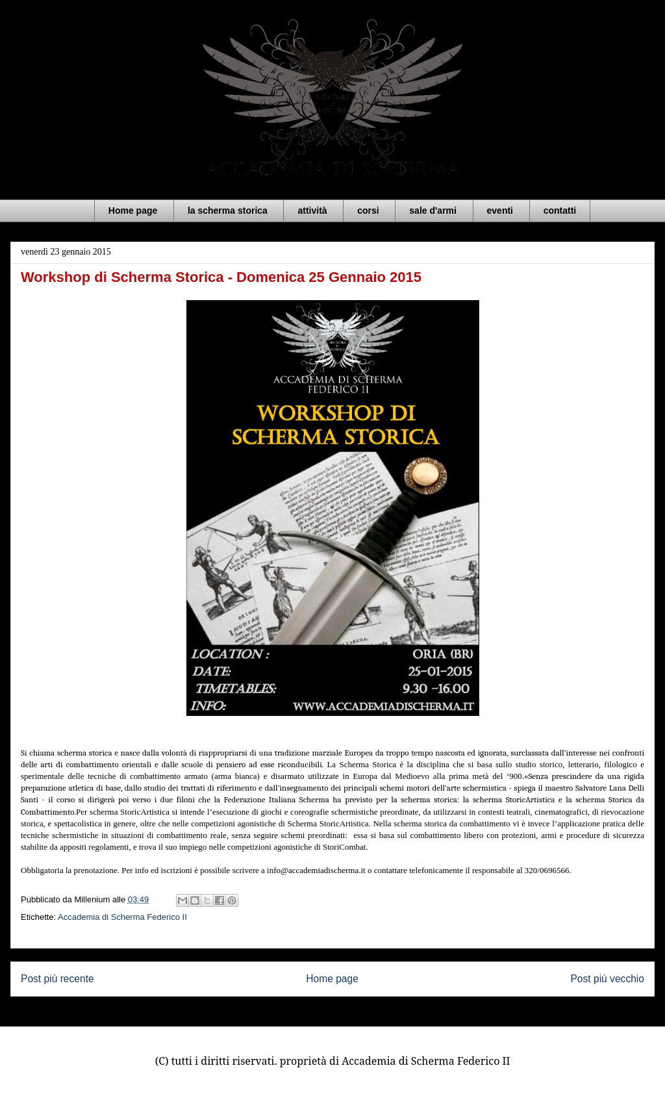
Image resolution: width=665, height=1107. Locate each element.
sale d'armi (433, 210)
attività (312, 210)
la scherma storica (228, 210)
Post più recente (57, 978)
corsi (368, 210)
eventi (500, 210)
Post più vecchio (607, 978)
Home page (132, 210)
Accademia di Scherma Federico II (122, 917)
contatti (560, 210)
